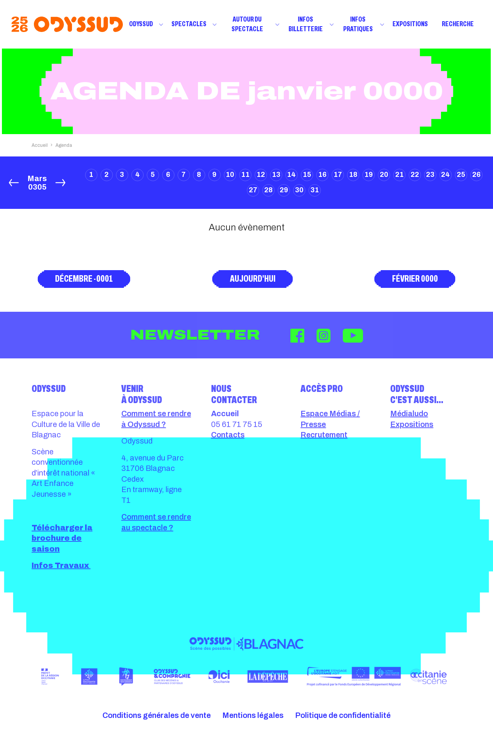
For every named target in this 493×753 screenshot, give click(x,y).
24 (445, 174)
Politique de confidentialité (343, 715)
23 (430, 174)
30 (299, 190)
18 (353, 174)
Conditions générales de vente (156, 715)
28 (268, 190)
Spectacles (188, 24)
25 (461, 174)
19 (368, 174)
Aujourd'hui (252, 279)
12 (261, 174)
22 (415, 174)
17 (338, 174)
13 (276, 174)
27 (253, 190)
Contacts (228, 434)
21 (399, 174)
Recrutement (323, 434)
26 (476, 174)
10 (230, 174)
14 (291, 174)
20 (384, 174)
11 (245, 174)
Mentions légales (252, 715)
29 (284, 190)
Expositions (410, 24)
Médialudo (409, 413)
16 (322, 174)
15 (307, 174)
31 (314, 190)
